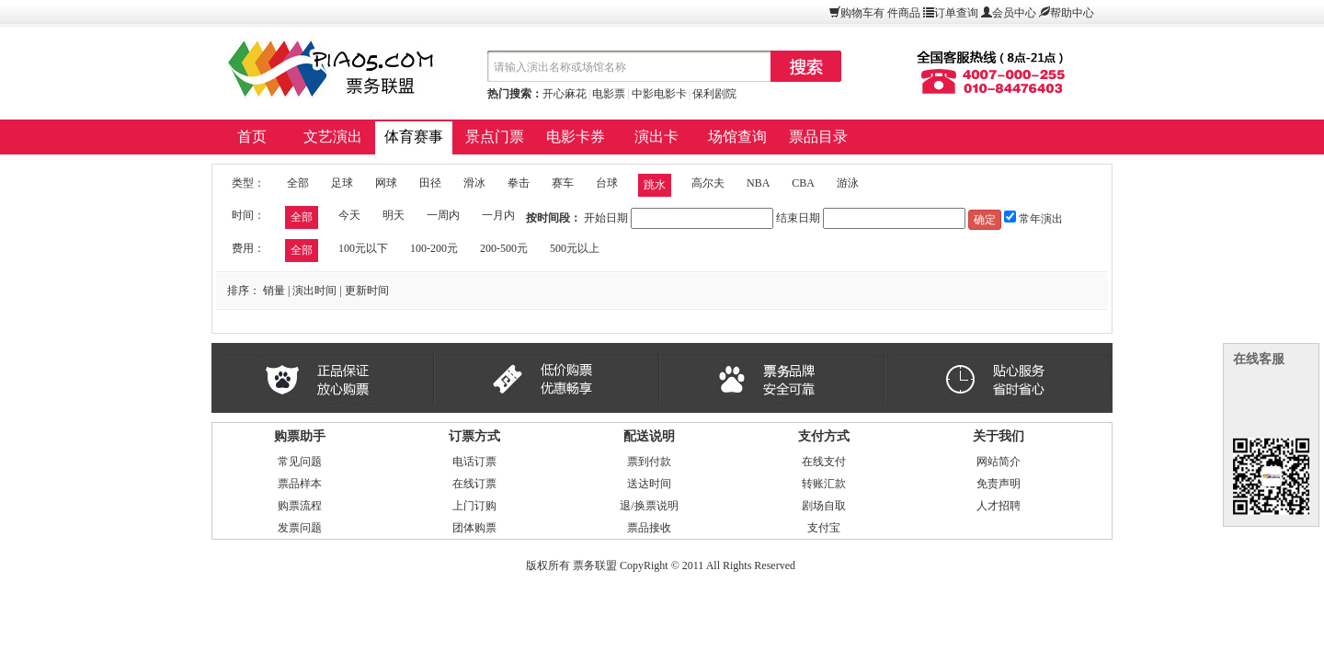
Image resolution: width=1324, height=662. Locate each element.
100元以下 (363, 248)
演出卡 (656, 136)
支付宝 (823, 527)
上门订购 (474, 505)
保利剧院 (714, 93)
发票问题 (300, 527)
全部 (298, 183)
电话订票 (474, 461)
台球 (607, 183)
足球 (342, 183)
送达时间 (649, 483)
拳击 (519, 183)
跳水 (655, 184)
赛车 (563, 183)
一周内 (443, 215)
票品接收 (649, 527)
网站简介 (998, 461)
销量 (274, 290)
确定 (985, 219)
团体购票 (474, 527)
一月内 (498, 215)
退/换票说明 (649, 505)
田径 (430, 183)
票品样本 (300, 483)
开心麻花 (564, 93)
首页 (252, 136)
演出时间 (314, 290)
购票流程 (300, 505)
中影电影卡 (659, 93)
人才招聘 (998, 505)
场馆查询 (737, 136)
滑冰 (474, 183)
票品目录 (818, 136)
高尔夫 (708, 183)
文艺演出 (332, 136)
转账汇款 (824, 483)
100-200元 (434, 248)
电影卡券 (575, 136)
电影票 (608, 93)
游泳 (848, 183)
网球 (386, 183)
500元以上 (574, 248)
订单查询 (956, 12)
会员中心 (1014, 12)
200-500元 (504, 248)
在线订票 (474, 483)
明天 (393, 215)
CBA (803, 183)
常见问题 (300, 461)
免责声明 (998, 483)
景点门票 (494, 136)
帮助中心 (1072, 12)
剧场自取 (824, 505)
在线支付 (824, 461)
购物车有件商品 (880, 12)
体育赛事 (413, 136)
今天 (349, 215)
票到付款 (649, 461)
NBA (758, 183)
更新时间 (367, 290)
